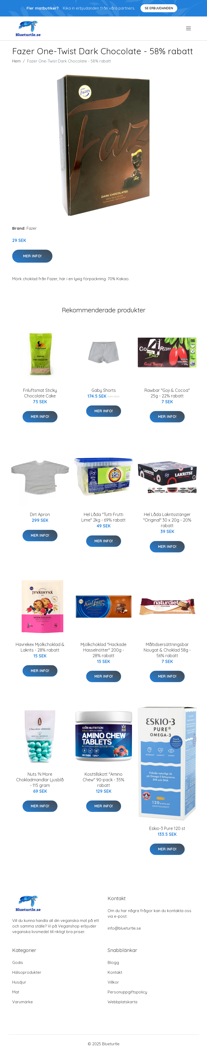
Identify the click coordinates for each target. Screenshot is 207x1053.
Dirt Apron (40, 514)
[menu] (189, 28)
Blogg (113, 962)
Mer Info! (32, 256)
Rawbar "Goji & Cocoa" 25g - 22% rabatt (167, 393)
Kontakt (115, 972)
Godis (17, 962)
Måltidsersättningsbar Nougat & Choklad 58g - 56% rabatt (167, 650)
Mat (15, 992)
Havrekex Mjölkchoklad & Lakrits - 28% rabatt (40, 647)
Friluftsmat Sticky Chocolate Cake (40, 393)
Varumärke (22, 1001)
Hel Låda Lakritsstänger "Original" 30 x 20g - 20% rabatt (167, 520)
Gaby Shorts (103, 390)
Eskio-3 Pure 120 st (167, 828)
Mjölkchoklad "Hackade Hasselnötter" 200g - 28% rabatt (103, 650)
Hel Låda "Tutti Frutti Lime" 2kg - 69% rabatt (103, 517)
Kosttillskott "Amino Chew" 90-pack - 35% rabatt (103, 779)
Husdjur (19, 982)
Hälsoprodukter (26, 972)
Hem (16, 61)
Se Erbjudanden (159, 8)
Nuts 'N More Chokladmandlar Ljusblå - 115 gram (40, 779)
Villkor (113, 982)
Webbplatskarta (122, 1001)
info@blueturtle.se (124, 928)
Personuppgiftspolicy (127, 992)
